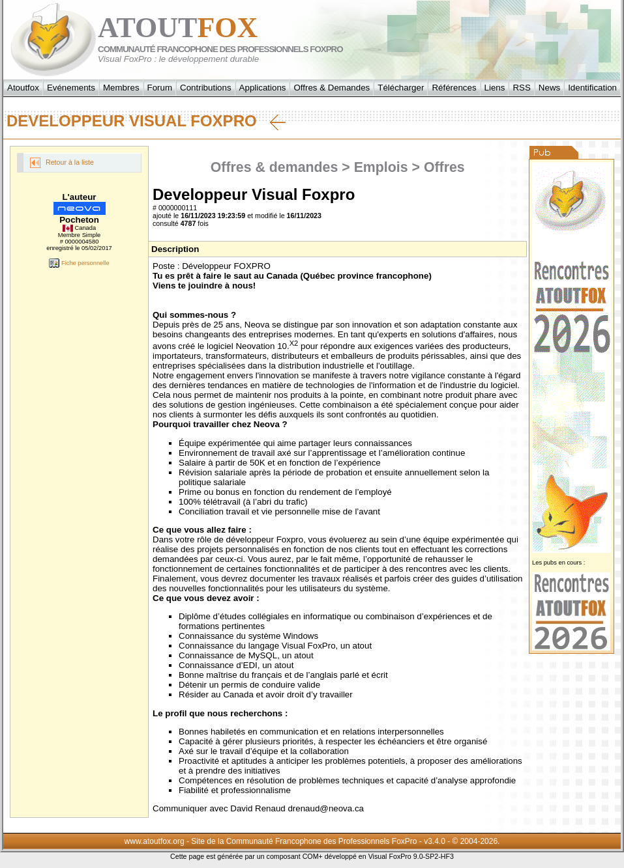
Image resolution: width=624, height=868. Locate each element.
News (549, 87)
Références (454, 87)
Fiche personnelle (79, 263)
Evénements (71, 87)
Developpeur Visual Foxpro (146, 121)
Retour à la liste (62, 163)
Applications (262, 87)
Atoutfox (23, 87)
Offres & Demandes (331, 87)
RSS (521, 87)
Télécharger (401, 87)
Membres (121, 87)
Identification (592, 87)
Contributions (205, 87)
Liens (494, 87)
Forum (160, 87)
